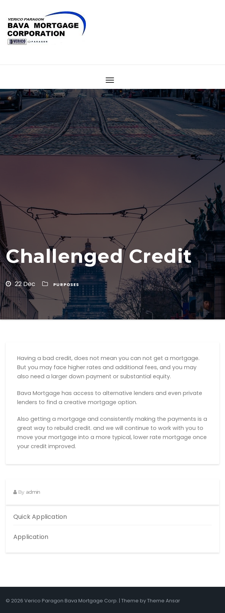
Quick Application (40, 516)
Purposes (66, 284)
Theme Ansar (163, 600)
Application (30, 536)
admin (33, 492)
